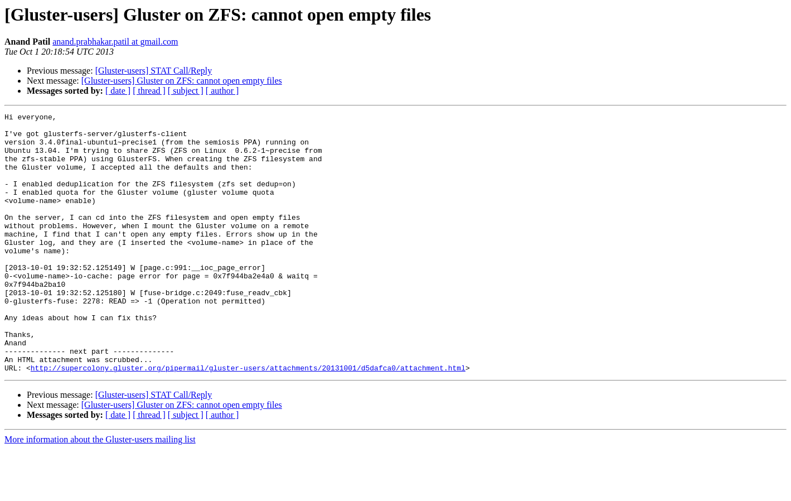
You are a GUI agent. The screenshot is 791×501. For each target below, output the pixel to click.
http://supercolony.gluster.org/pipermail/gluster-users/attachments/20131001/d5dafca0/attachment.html (248, 420)
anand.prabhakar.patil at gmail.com (115, 41)
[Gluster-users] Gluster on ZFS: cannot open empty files (181, 80)
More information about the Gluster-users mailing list (100, 491)
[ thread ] (149, 90)
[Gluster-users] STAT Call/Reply (153, 70)
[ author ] (222, 90)
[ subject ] (185, 90)
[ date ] (117, 90)
